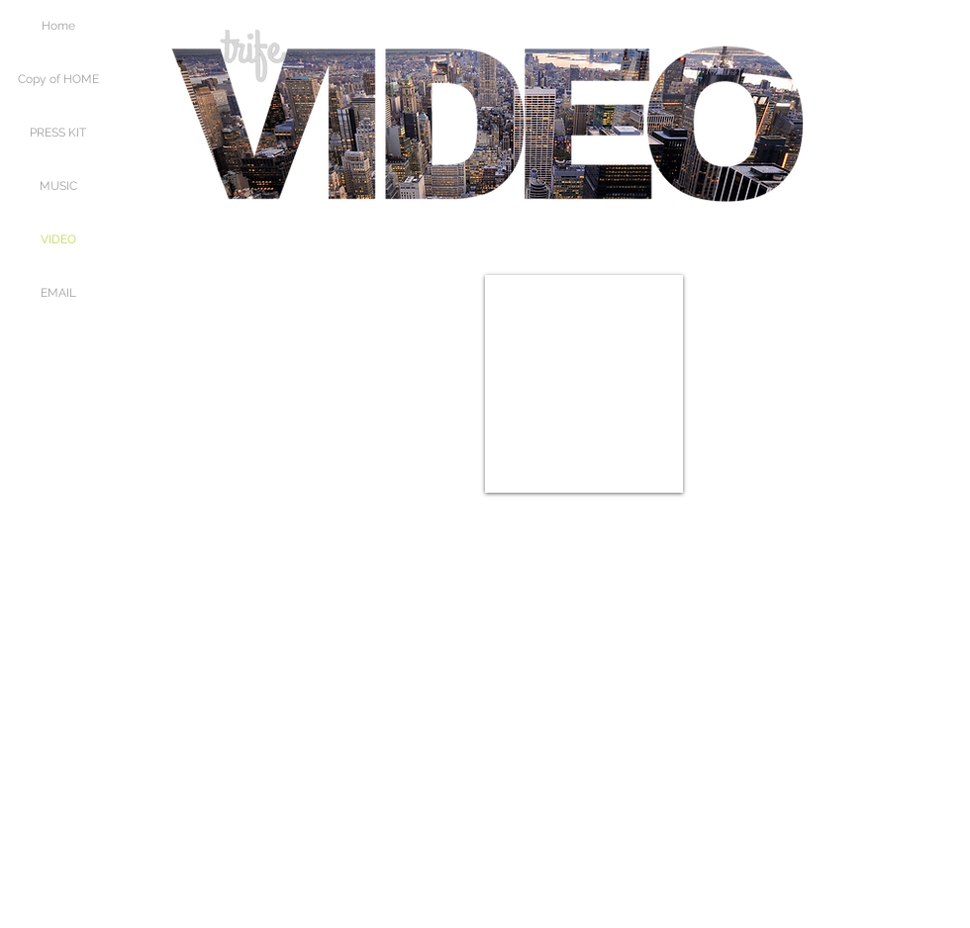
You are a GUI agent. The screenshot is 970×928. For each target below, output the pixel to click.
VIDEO (58, 239)
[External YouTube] (386, 384)
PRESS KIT (58, 132)
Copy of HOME (58, 79)
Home (58, 26)
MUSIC (58, 186)
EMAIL (58, 293)
